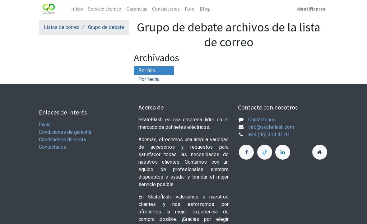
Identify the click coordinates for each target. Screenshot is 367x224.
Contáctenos (52, 147)
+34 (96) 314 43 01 (269, 135)
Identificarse (311, 9)
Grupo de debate (106, 27)
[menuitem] (77, 8)
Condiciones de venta (62, 139)
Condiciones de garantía (65, 132)
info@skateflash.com (271, 127)
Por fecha (149, 79)
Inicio (45, 125)
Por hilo (146, 70)
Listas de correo (62, 27)
